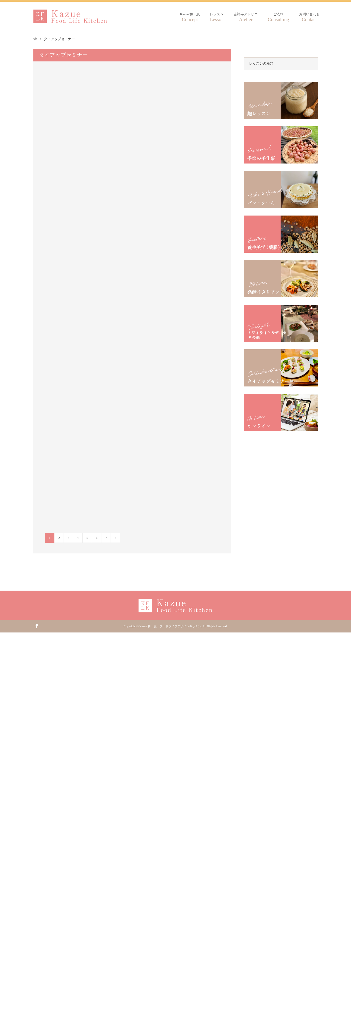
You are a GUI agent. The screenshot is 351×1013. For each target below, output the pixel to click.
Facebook (37, 626)
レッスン (217, 17)
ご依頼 (278, 17)
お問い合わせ (309, 17)
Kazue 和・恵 (190, 17)
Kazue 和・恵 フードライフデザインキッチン (170, 626)
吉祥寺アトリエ (246, 17)
